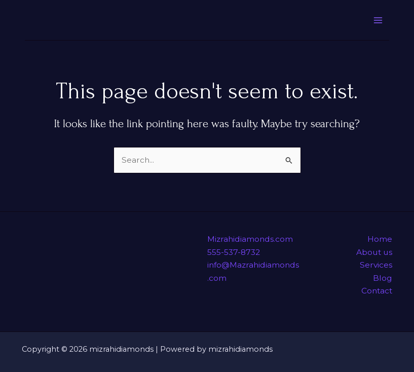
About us (374, 252)
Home (379, 239)
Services (376, 265)
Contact (376, 290)
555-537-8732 (233, 252)
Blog (382, 278)
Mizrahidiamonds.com (250, 239)
